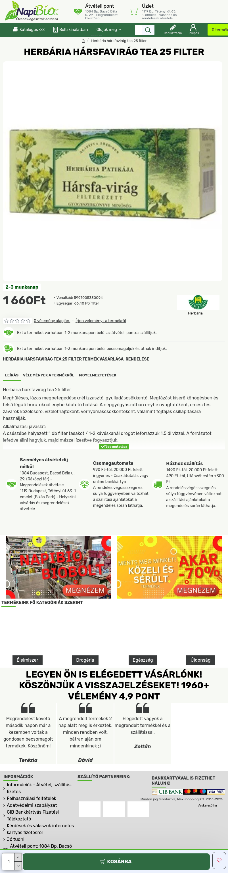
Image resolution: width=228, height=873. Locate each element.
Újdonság (200, 659)
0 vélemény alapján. (52, 320)
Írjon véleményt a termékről (101, 320)
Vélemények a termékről (48, 375)
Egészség (143, 659)
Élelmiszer (27, 659)
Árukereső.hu (207, 805)
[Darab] (12, 861)
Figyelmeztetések (97, 375)
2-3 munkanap (22, 287)
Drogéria (85, 659)
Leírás (11, 375)
